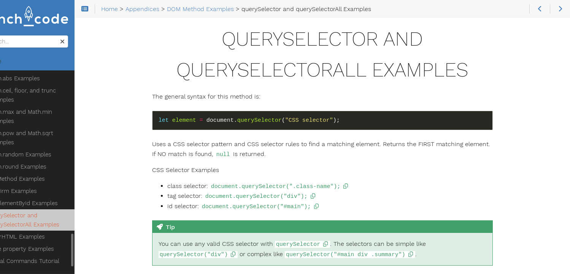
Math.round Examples (47, 119)
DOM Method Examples (43, 132)
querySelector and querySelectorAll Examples (53, 173)
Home (18, 63)
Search (6, 37)
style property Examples (51, 202)
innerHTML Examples (46, 189)
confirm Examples (42, 144)
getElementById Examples (53, 156)
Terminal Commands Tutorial (50, 214)
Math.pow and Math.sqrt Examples (50, 91)
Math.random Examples (49, 107)
